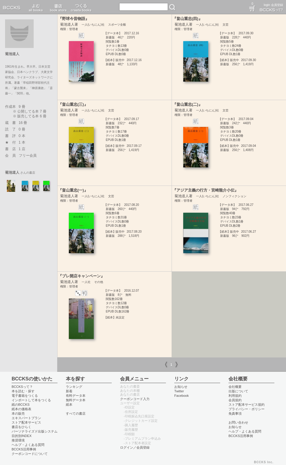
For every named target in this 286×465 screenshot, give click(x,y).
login (267, 5)
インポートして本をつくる (31, 400)
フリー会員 (28, 155)
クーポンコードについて (30, 453)
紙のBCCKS (20, 404)
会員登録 (277, 5)
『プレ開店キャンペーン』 (81, 276)
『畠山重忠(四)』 (187, 18)
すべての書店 (76, 413)
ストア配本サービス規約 (247, 404)
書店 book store (57, 7)
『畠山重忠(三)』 (73, 104)
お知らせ (180, 386)
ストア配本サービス (26, 422)
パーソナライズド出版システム (34, 431)
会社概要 (235, 386)
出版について (238, 391)
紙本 (69, 404)
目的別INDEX (22, 436)
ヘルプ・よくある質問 (28, 445)
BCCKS (13, 7)
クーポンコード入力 (135, 399)
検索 (172, 7)
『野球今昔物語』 (73, 18)
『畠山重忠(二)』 (187, 104)
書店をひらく (21, 427)
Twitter (179, 391)
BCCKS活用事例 (24, 449)
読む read (36, 7)
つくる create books (81, 7)
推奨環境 (18, 440)
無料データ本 (76, 400)
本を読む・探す (23, 391)
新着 (69, 391)
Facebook (181, 395)
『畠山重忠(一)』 (73, 190)
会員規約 (235, 400)
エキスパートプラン (26, 418)
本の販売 (18, 413)
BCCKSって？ (22, 386)
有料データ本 (76, 395)
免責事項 (235, 413)
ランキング (74, 386)
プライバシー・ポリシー (247, 409)
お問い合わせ (238, 422)
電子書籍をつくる (25, 395)
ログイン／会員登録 (135, 447)
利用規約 (235, 395)
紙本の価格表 (21, 409)
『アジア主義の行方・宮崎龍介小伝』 (205, 190)
